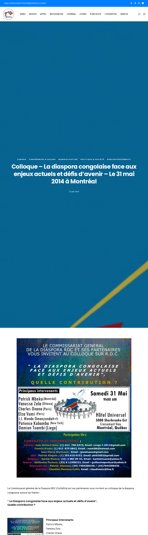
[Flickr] (143, 3)
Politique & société (92, 159)
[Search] (138, 14)
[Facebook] (135, 3)
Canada (21, 159)
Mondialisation (68, 159)
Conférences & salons (42, 159)
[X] (131, 3)
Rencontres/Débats (119, 159)
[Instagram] (139, 3)
